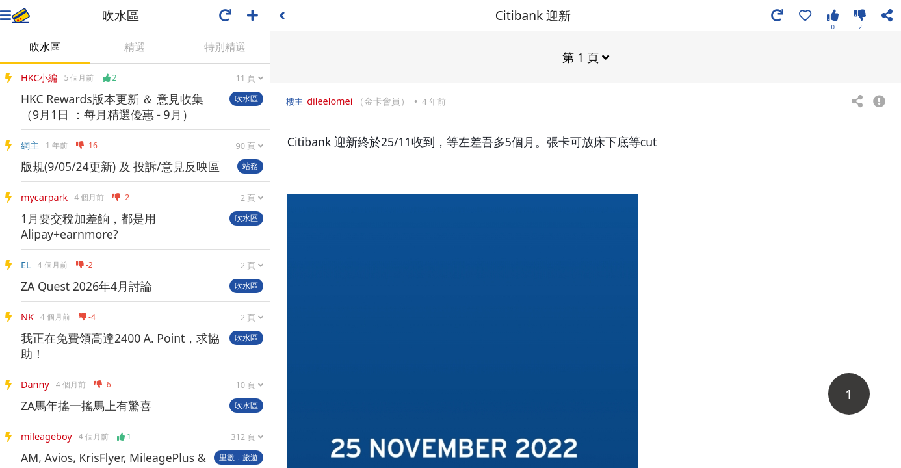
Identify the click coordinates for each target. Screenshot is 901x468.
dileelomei (329, 100)
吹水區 (44, 47)
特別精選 (225, 47)
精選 (134, 47)
